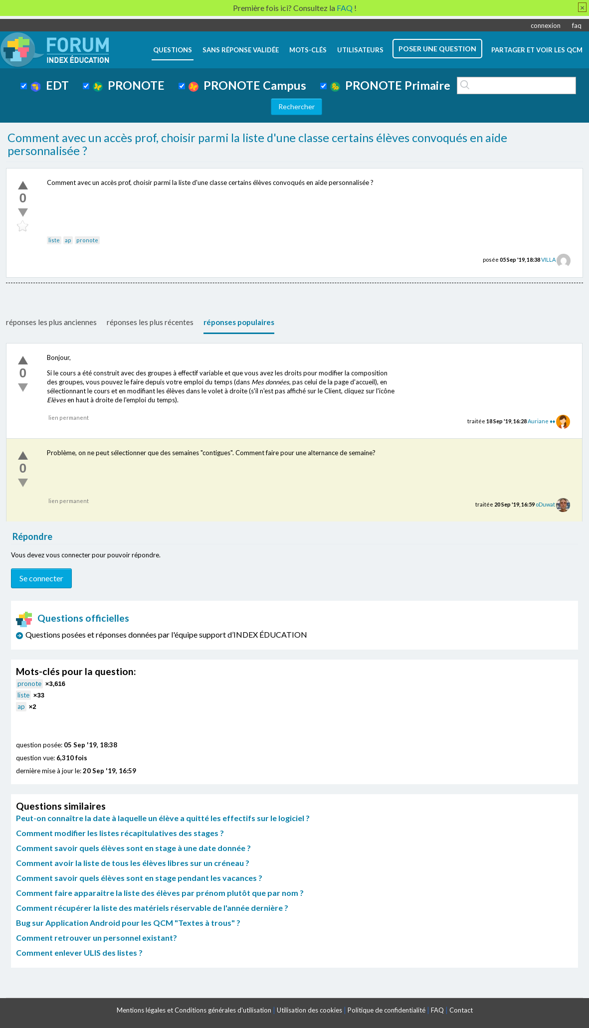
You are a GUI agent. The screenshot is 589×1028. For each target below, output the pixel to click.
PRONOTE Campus (247, 85)
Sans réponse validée (240, 50)
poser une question (437, 48)
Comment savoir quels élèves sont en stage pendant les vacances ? (139, 877)
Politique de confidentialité (386, 1010)
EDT (49, 85)
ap (68, 240)
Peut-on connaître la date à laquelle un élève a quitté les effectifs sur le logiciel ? (163, 818)
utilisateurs (360, 50)
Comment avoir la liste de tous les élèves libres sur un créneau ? (132, 862)
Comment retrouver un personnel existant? (96, 937)
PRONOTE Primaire (390, 85)
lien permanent (68, 417)
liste (54, 240)
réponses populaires (238, 322)
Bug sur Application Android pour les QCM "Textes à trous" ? (128, 922)
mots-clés (308, 50)
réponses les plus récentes (150, 322)
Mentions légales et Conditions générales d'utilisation (194, 1010)
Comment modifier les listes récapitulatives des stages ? (120, 833)
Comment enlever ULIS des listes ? (79, 952)
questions (172, 50)
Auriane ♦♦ (541, 421)
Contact (461, 1010)
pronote (87, 240)
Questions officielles (73, 618)
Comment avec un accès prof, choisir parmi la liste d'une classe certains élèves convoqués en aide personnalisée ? (257, 144)
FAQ (437, 1010)
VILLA (548, 259)
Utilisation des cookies (309, 1010)
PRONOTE (129, 85)
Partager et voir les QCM (537, 50)
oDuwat (545, 504)
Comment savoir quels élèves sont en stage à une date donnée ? (133, 848)
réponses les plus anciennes (51, 322)
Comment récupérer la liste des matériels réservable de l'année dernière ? (152, 907)
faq (577, 25)
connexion (546, 25)
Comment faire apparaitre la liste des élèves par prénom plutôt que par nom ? (160, 892)
